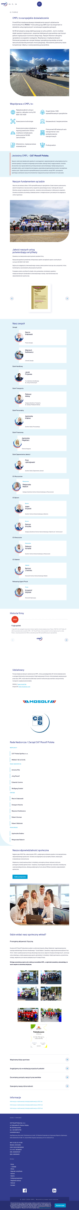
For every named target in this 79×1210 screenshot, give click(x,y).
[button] (39, 4)
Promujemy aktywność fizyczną (21, 942)
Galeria (13, 1178)
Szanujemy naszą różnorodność (21, 1088)
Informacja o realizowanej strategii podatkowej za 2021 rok (26, 1104)
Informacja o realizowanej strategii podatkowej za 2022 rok (26, 1107)
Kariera (13, 1176)
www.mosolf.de (22, 684)
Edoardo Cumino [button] (17, 782)
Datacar (13, 1185)
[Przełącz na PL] (12, 4)
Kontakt (13, 1187)
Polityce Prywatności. (44, 1207)
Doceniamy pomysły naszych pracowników (25, 1080)
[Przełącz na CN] (15, 4)
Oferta (12, 1171)
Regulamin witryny (16, 1183)
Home (12, 1166)
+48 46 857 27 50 (16, 1132)
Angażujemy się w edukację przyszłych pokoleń (27, 1071)
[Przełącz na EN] (9, 4)
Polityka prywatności (16, 1180)
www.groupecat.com (24, 686)
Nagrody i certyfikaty (16, 1173)
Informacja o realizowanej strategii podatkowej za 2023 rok (26, 1110)
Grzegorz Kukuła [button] (17, 805)
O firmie (14, 1169)
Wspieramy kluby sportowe (20, 1062)
